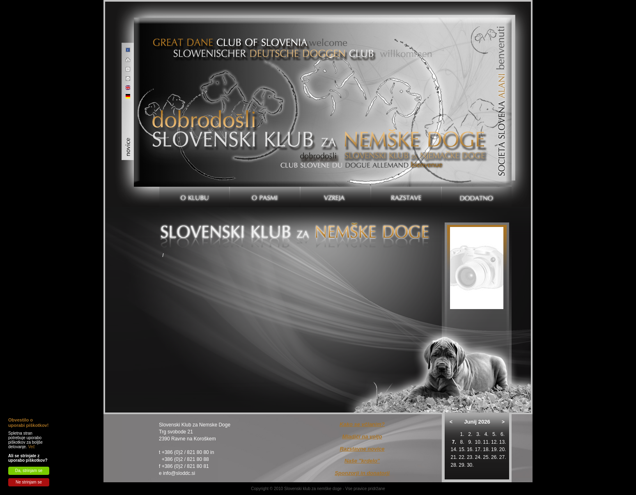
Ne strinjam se (29, 482)
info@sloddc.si (179, 473)
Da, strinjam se (29, 470)
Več (31, 447)
